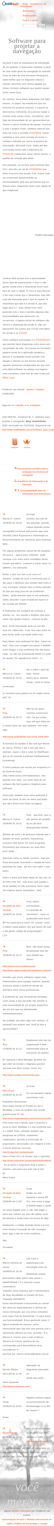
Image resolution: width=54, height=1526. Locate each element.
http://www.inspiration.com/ (16, 1386)
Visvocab (8, 153)
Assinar (27, 447)
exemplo (35, 132)
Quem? (30, 389)
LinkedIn (19, 405)
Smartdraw (35, 169)
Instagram (35, 405)
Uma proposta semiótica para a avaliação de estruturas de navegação (32, 471)
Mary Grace (8, 1090)
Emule (23, 332)
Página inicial (10, 3)
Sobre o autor (30, 20)
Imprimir (14, 447)
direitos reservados (21, 1511)
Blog (25, 4)
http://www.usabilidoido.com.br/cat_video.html (26, 737)
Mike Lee (8, 377)
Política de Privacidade (26, 1523)
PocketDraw (43, 339)
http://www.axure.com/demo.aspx (19, 966)
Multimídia (28, 11)
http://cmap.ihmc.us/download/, (18, 1152)
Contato (40, 389)
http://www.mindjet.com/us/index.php (21, 1075)
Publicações (29, 15)
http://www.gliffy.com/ (37, 1441)
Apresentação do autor (13, 1519)
